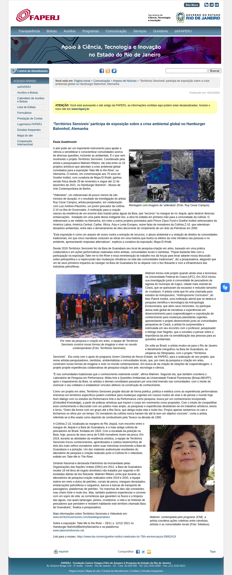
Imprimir (61, 551)
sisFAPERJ (182, 31)
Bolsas (52, 31)
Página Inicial (82, 80)
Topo (213, 551)
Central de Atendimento (115, 571)
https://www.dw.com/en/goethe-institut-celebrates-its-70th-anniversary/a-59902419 (126, 536)
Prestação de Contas (30, 118)
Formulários (24, 112)
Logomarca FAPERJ (29, 124)
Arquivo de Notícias (125, 80)
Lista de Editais (26, 107)
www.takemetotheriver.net (68, 530)
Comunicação (116, 31)
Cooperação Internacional (25, 143)
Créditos (135, 571)
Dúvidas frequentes (29, 129)
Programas (90, 31)
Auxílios (70, 31)
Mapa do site (25, 135)
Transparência (29, 31)
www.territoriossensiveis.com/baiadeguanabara (81, 517)
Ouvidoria (160, 31)
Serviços (140, 31)
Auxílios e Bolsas (27, 92)
